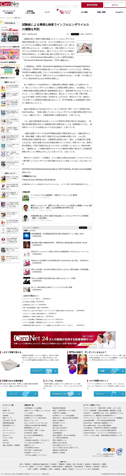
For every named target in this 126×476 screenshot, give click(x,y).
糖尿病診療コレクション (32, 428)
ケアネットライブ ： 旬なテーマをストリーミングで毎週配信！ (103, 418)
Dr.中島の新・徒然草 (31, 433)
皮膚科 (35, 469)
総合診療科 (95, 469)
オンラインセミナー (9, 433)
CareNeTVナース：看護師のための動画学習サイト (99, 415)
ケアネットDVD (8, 438)
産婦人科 (104, 466)
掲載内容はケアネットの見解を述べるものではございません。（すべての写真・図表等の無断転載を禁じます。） (57, 184)
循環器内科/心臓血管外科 (41, 464)
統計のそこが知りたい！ (60, 430)
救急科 (71, 469)
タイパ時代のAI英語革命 (60, 438)
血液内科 (87, 464)
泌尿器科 (96, 466)
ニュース (9, 18)
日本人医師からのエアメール (62, 445)
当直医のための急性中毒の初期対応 (35, 425)
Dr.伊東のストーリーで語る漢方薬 (35, 418)
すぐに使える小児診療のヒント (34, 443)
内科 (21, 464)
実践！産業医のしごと (60, 440)
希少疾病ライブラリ (59, 423)
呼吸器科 (27, 464)
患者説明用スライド (9, 425)
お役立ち (5, 440)
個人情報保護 (19, 474)
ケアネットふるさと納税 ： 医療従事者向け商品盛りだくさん (103, 435)
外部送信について (28, 474)
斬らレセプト (28, 438)
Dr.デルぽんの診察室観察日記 (33, 435)
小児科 (29, 469)
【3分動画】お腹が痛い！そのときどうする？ (38, 440)
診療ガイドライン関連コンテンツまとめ (37, 410)
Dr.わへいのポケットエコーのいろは (35, 423)
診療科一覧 (6, 410)
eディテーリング (8, 430)
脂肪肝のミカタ (29, 445)
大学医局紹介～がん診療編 (32, 408)
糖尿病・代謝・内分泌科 (74, 464)
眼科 (50, 469)
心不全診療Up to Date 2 (31, 447)
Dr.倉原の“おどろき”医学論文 (33, 415)
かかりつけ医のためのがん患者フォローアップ (66, 447)
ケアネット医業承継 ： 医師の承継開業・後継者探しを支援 (102, 410)
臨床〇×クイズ (7, 418)
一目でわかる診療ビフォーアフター (35, 455)
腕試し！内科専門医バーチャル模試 (64, 410)
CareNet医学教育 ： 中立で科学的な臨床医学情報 (99, 420)
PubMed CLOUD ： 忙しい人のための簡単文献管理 (99, 430)
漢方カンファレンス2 (31, 420)
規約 (14, 474)
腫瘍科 (104, 464)
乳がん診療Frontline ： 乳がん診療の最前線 (97, 425)
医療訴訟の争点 (58, 425)
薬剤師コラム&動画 (59, 452)
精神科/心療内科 (57, 466)
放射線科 (57, 469)
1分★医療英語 (57, 433)
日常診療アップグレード (32, 452)
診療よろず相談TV (58, 420)
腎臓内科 (62, 464)
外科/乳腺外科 (79, 466)
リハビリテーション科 (83, 469)
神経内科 (47, 466)
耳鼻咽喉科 (43, 469)
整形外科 (88, 466)
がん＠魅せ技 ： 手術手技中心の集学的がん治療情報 (100, 428)
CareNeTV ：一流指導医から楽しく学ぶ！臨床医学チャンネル (103, 413)
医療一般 (17, 18)
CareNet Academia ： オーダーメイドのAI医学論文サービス (102, 433)
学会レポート (7, 435)
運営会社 (45, 474)
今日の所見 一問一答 (9, 420)
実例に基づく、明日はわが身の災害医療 (65, 418)
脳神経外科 (68, 466)
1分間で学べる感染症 (59, 413)
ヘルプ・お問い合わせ (6, 474)
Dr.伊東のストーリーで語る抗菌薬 (63, 415)
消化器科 (54, 464)
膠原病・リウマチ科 (35, 466)
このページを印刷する (32, 228)
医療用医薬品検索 (8, 423)
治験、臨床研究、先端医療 (11, 445)
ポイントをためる (8, 413)
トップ (2, 18)
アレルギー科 (23, 466)
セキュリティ (38, 474)
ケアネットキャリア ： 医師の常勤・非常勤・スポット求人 (102, 408)
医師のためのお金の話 (60, 443)
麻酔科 (65, 469)
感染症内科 (96, 464)
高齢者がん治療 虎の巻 (60, 450)
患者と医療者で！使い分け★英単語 (64, 435)
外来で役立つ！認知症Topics (33, 450)
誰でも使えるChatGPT (60, 428)
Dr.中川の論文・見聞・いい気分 (34, 430)
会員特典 (5, 415)
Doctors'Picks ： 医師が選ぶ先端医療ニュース (98, 423)
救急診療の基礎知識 (59, 408)
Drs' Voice (6, 443)
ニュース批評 (28, 413)
